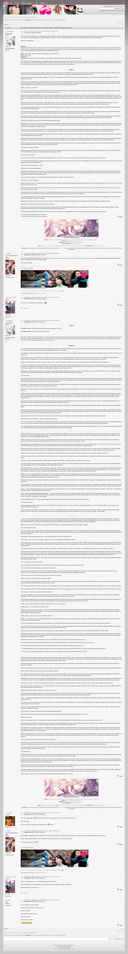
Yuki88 (8, 253)
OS (75, 241)
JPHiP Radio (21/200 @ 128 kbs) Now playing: (20, 17)
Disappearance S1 (67, 242)
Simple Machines (70, 945)
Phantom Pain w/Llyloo (76, 243)
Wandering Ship (75, 242)
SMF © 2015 (63, 945)
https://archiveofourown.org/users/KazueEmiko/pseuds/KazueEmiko (71, 245)
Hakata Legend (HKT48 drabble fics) (40, 290)
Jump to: (110, 938)
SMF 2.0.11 (56, 945)
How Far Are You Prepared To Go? (60, 239)
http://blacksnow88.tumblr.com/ (40, 293)
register (122, 6)
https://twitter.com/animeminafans (48, 245)
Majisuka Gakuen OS (70, 241)
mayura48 (9, 813)
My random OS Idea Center (26, 290)
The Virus (50, 239)
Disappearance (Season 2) (85, 239)
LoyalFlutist (9, 31)
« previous (119, 22)
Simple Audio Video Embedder (64, 946)
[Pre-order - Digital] (62, 248)
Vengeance (96, 239)
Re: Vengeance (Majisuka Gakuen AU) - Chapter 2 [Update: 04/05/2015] (41, 812)
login (117, 6)
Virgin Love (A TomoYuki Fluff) (54, 290)
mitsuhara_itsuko (11, 297)
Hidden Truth (73, 239)
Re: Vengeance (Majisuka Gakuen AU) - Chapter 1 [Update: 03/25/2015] (41, 253)
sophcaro (33, 19)
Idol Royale (79, 241)
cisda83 (8, 900)
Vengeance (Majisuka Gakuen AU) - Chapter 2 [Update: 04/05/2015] (40, 31)
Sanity (68, 239)
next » (123, 22)
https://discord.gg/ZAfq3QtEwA (99, 245)
